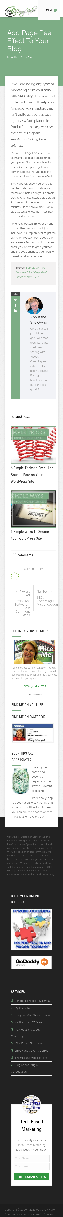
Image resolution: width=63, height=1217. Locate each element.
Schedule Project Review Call (33, 1001)
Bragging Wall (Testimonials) (32, 1015)
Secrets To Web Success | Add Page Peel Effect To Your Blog (30, 272)
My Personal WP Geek (28, 1022)
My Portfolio (22, 1008)
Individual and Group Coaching (26, 1033)
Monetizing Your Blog (20, 57)
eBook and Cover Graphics (31, 1050)
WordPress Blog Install (29, 1043)
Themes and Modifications (31, 1057)
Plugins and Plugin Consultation (24, 1068)
